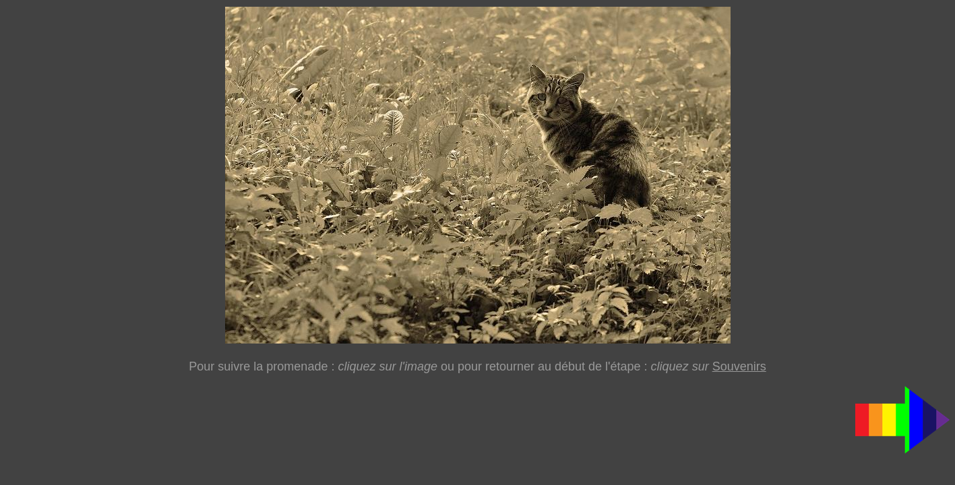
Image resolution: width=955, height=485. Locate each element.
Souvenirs (739, 366)
